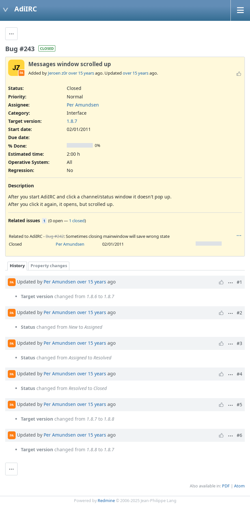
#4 (239, 374)
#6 (239, 435)
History (17, 265)
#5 (239, 404)
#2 (239, 313)
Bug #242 (55, 236)
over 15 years (81, 73)
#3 (239, 343)
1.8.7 (72, 121)
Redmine (106, 500)
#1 (239, 282)
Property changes (49, 265)
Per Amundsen (83, 105)
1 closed (77, 221)
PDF (226, 486)
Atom (239, 486)
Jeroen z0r (57, 73)
